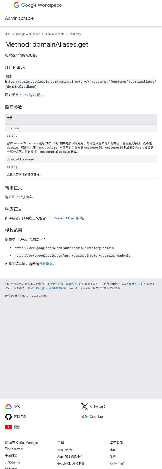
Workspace (41, 5)
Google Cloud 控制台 (71, 463)
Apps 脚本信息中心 (70, 456)
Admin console (19, 18)
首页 (8, 34)
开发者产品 (12, 462)
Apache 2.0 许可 (137, 283)
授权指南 (46, 264)
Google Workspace (28, 34)
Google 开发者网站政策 (50, 288)
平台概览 (11, 455)
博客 (113, 450)
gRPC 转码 (28, 95)
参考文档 (75, 34)
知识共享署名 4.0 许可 (71, 283)
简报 (113, 456)
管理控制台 (64, 450)
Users (140, 147)
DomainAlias (64, 218)
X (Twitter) (117, 463)
